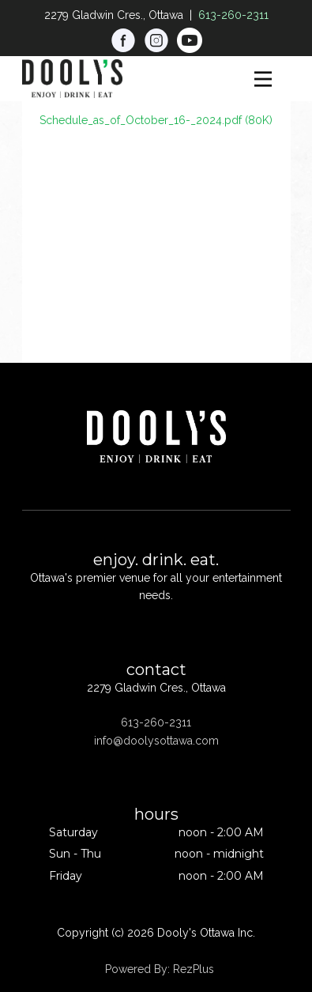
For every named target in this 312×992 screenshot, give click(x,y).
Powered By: (139, 969)
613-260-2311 (233, 15)
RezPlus (193, 969)
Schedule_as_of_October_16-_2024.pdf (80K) (156, 120)
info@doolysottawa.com (156, 740)
